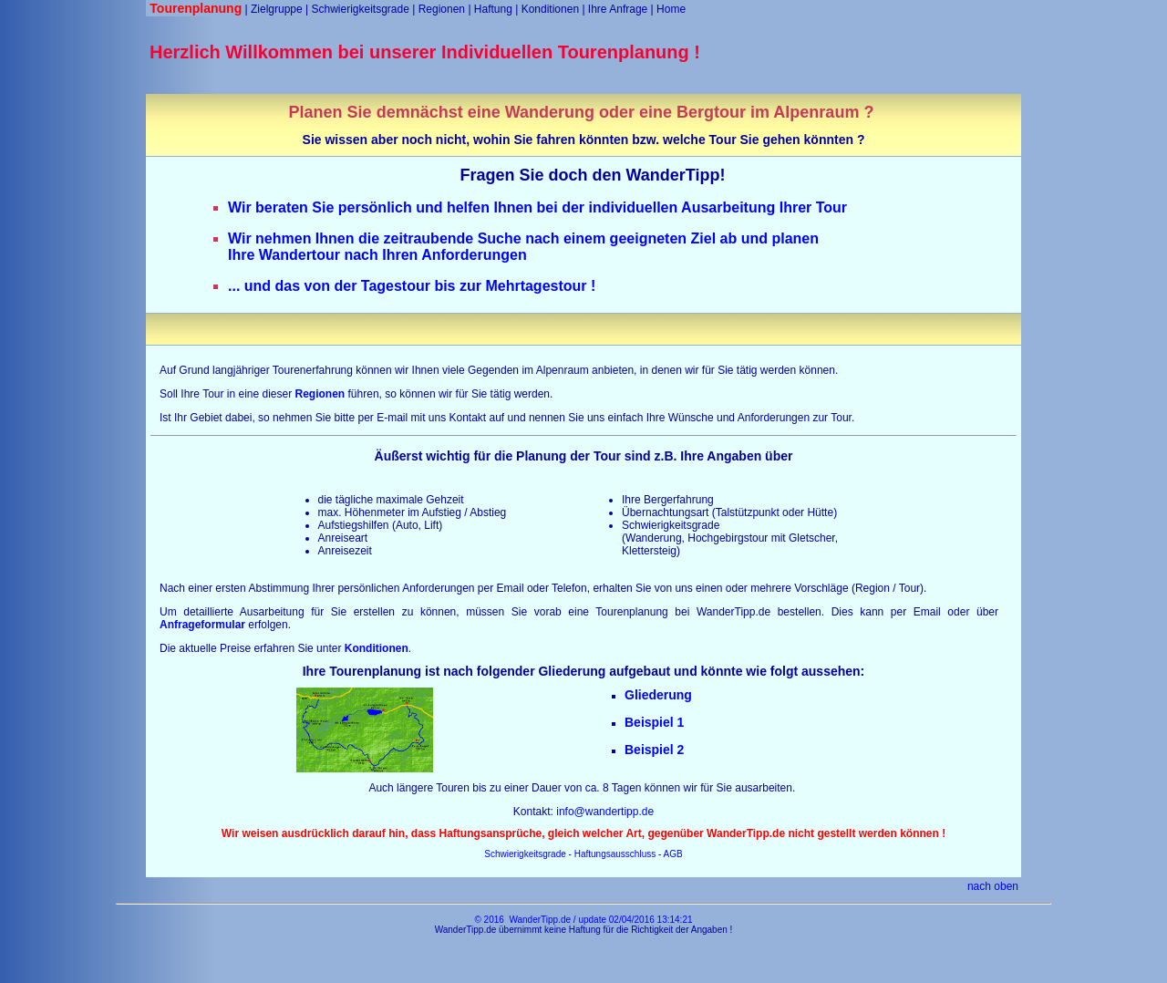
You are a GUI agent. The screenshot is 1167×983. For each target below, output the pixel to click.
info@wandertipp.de (605, 811)
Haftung (493, 9)
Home (671, 9)
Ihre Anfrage (617, 9)
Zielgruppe (277, 9)
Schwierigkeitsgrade (359, 9)
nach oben (992, 886)
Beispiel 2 (654, 749)
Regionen (441, 9)
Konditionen (550, 9)
